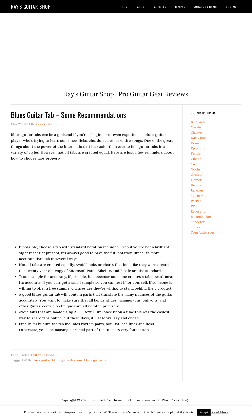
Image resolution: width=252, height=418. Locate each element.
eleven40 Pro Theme (107, 400)
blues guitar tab (96, 360)
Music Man (199, 196)
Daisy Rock (199, 138)
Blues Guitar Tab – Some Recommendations (68, 114)
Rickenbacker (201, 217)
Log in (186, 400)
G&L (194, 164)
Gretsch (197, 174)
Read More (219, 412)
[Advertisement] (126, 47)
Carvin (196, 127)
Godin (195, 169)
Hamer (196, 180)
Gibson (196, 159)
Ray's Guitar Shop (31, 6)
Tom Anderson (202, 232)
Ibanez (196, 185)
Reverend (198, 211)
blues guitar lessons (67, 360)
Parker (196, 201)
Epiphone (198, 148)
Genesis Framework (143, 400)
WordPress (170, 400)
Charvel (196, 132)
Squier (196, 227)
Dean (195, 143)
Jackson (197, 190)
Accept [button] (203, 412)
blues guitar (42, 360)
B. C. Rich (198, 122)
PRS (194, 206)
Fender (196, 153)
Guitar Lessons (42, 355)
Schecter (198, 222)
